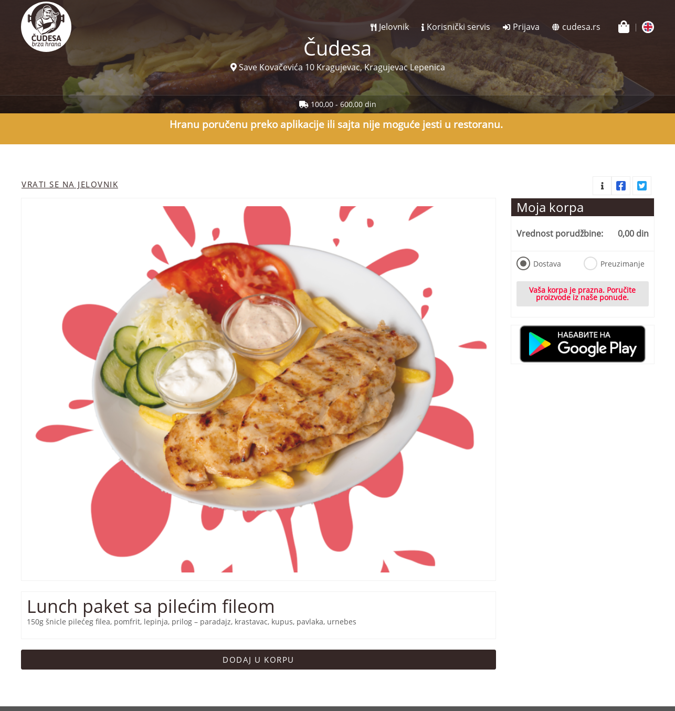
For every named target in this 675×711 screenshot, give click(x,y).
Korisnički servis (458, 27)
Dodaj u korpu (258, 659)
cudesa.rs (581, 27)
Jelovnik (394, 27)
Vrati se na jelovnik (70, 184)
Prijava (526, 27)
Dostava (538, 263)
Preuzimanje (613, 263)
